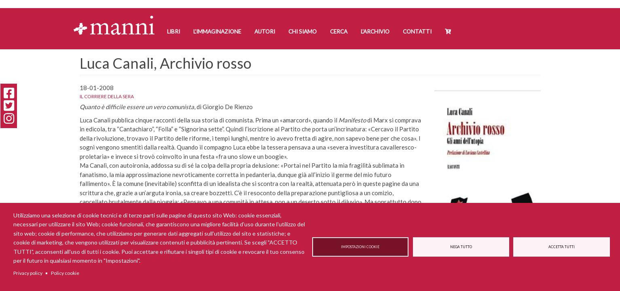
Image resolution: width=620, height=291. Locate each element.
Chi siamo (302, 31)
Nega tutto (461, 247)
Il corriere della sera (107, 96)
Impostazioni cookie (360, 247)
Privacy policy (27, 273)
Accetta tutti (561, 247)
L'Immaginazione (217, 31)
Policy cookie (65, 273)
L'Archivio (375, 31)
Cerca (338, 31)
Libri (173, 31)
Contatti (417, 31)
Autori (264, 31)
